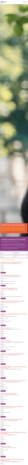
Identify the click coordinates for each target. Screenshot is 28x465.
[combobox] (21, 256)
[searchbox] (16, 257)
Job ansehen (3, 272)
